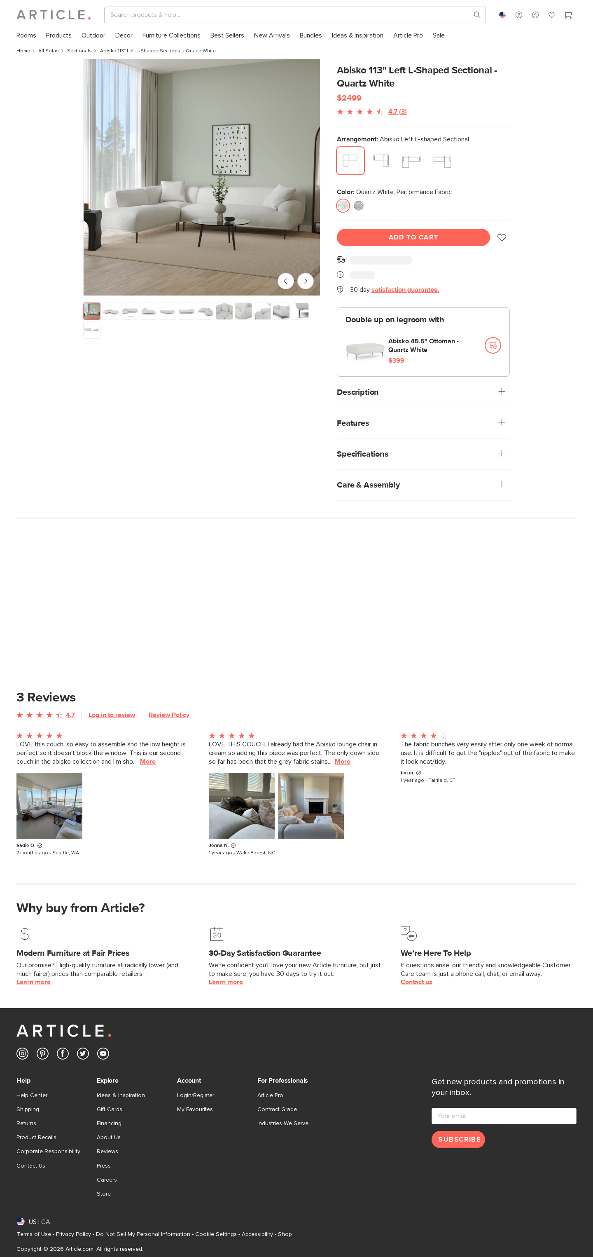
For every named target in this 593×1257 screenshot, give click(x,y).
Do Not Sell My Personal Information (143, 1234)
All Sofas (48, 51)
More (148, 761)
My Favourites (195, 1109)
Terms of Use (33, 1234)
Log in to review (112, 715)
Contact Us (30, 1166)
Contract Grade (277, 1109)
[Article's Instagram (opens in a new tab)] (22, 1055)
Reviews (107, 1151)
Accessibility (257, 1234)
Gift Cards (109, 1109)
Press (104, 1166)
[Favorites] (552, 16)
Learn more (33, 982)
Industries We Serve (282, 1123)
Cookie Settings (216, 1234)
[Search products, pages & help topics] (474, 14)
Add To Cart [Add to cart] (414, 237)
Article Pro (270, 1095)
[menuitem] (26, 35)
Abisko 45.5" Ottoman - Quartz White (423, 345)
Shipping (27, 1109)
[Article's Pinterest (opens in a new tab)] (43, 1055)
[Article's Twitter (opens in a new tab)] (83, 1055)
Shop (285, 1234)
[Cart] (568, 16)
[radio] (350, 160)
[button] (519, 15)
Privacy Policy (73, 1234)
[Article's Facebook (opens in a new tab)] (63, 1055)
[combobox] (502, 15)
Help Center (31, 1095)
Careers (107, 1180)
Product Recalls (36, 1137)
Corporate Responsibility (48, 1151)
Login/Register (195, 1095)
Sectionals (79, 51)
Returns (26, 1123)
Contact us (416, 982)
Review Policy (169, 715)
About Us (109, 1137)
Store (104, 1194)
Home (23, 51)
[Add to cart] (493, 345)
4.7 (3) (397, 111)
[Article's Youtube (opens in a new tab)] (103, 1055)
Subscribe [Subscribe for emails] (460, 1139)
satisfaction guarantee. (405, 289)
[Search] (288, 14)
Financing (109, 1123)
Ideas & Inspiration (121, 1095)
